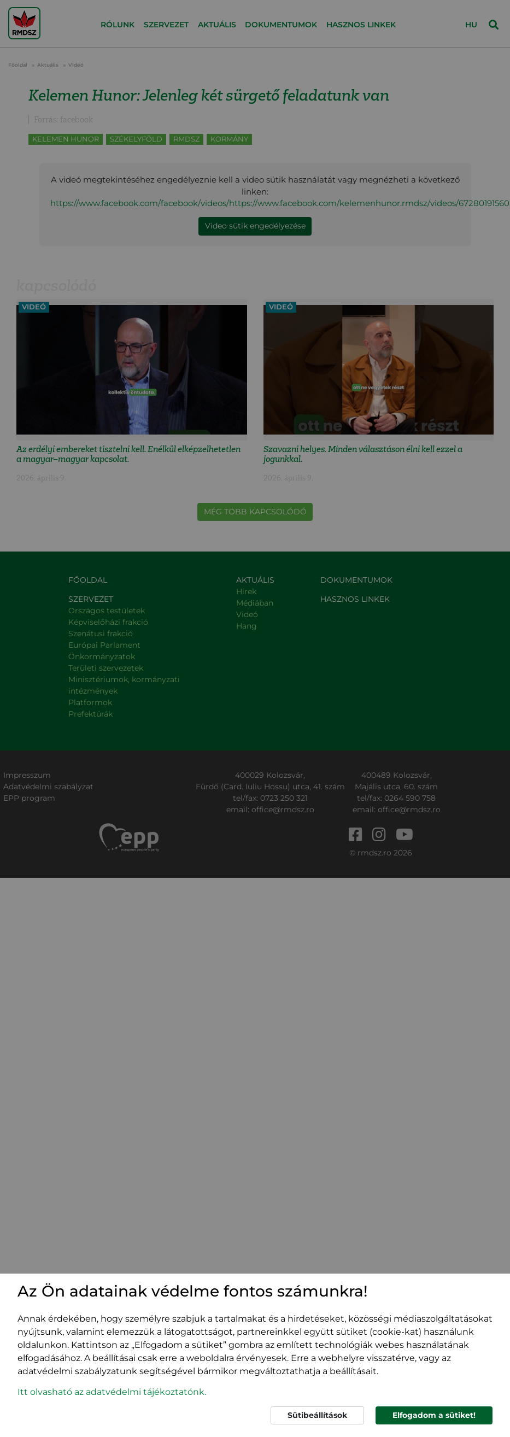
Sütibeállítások (317, 1415)
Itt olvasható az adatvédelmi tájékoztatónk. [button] (111, 1392)
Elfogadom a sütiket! (434, 1415)
